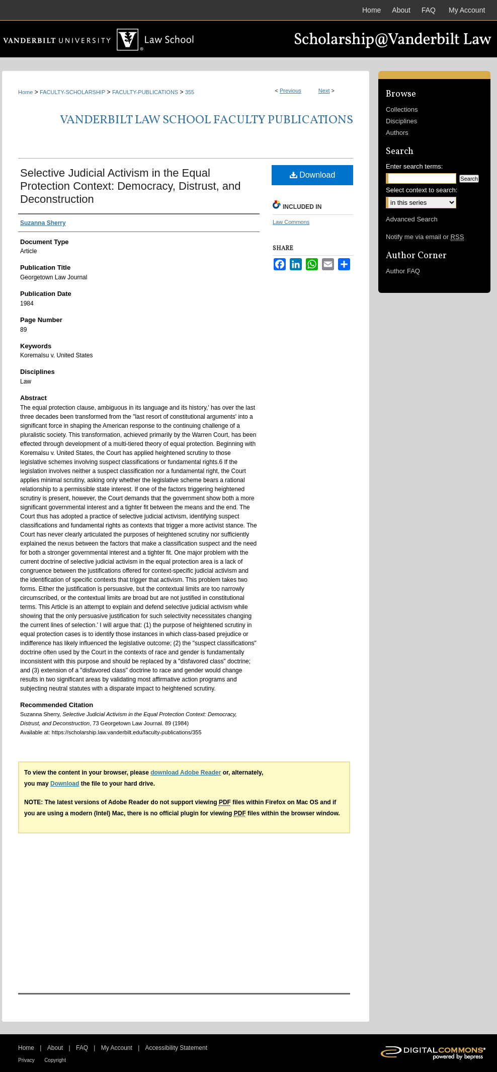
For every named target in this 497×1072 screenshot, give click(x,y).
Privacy (26, 1060)
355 (189, 92)
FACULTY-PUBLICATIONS (145, 92)
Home (25, 92)
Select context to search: (421, 190)
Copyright (55, 1060)
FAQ (82, 1047)
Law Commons (291, 222)
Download (313, 175)
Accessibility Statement (176, 1047)
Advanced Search (412, 219)
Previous (290, 91)
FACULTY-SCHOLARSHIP (72, 92)
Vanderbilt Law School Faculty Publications (206, 120)
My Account (116, 1047)
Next (324, 91)
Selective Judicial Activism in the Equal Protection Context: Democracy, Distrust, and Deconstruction (130, 186)
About (55, 1047)
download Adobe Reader (185, 772)
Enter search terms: (414, 166)
